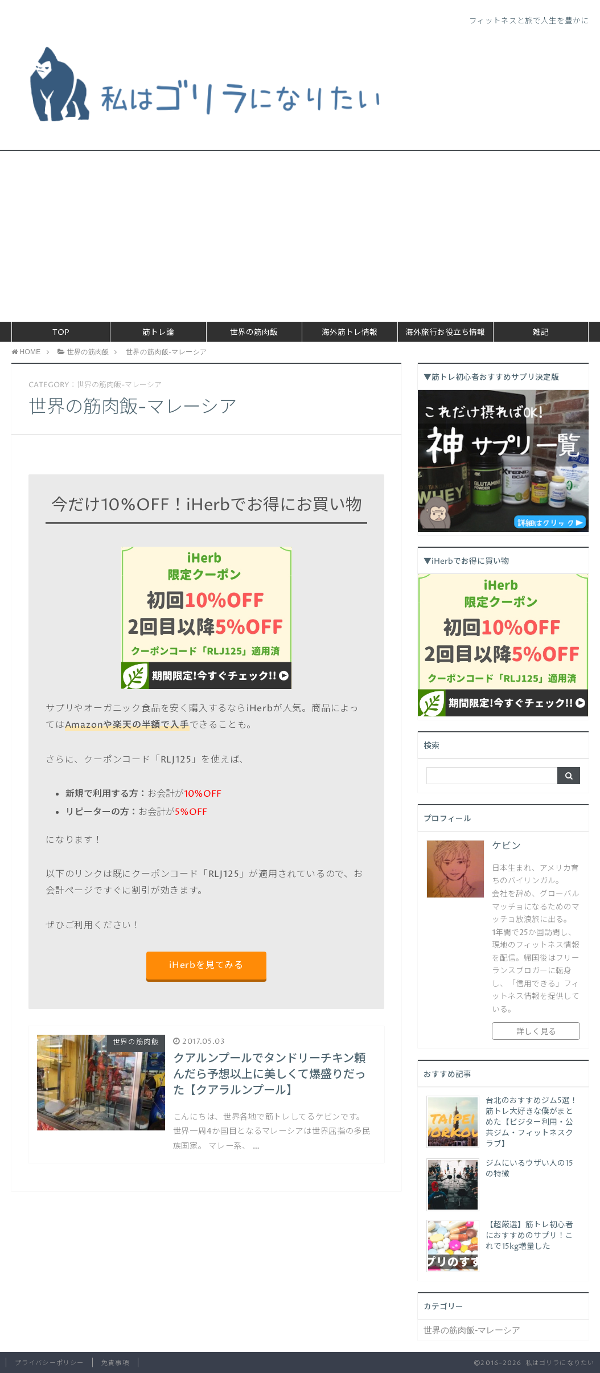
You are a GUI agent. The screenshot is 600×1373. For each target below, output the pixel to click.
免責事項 (115, 1363)
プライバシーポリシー (49, 1363)
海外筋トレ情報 (349, 332)
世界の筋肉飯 (254, 332)
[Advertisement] (300, 236)
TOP (60, 332)
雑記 (541, 332)
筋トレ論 (158, 332)
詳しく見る (536, 1032)
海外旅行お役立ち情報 (445, 332)
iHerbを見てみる (206, 965)
